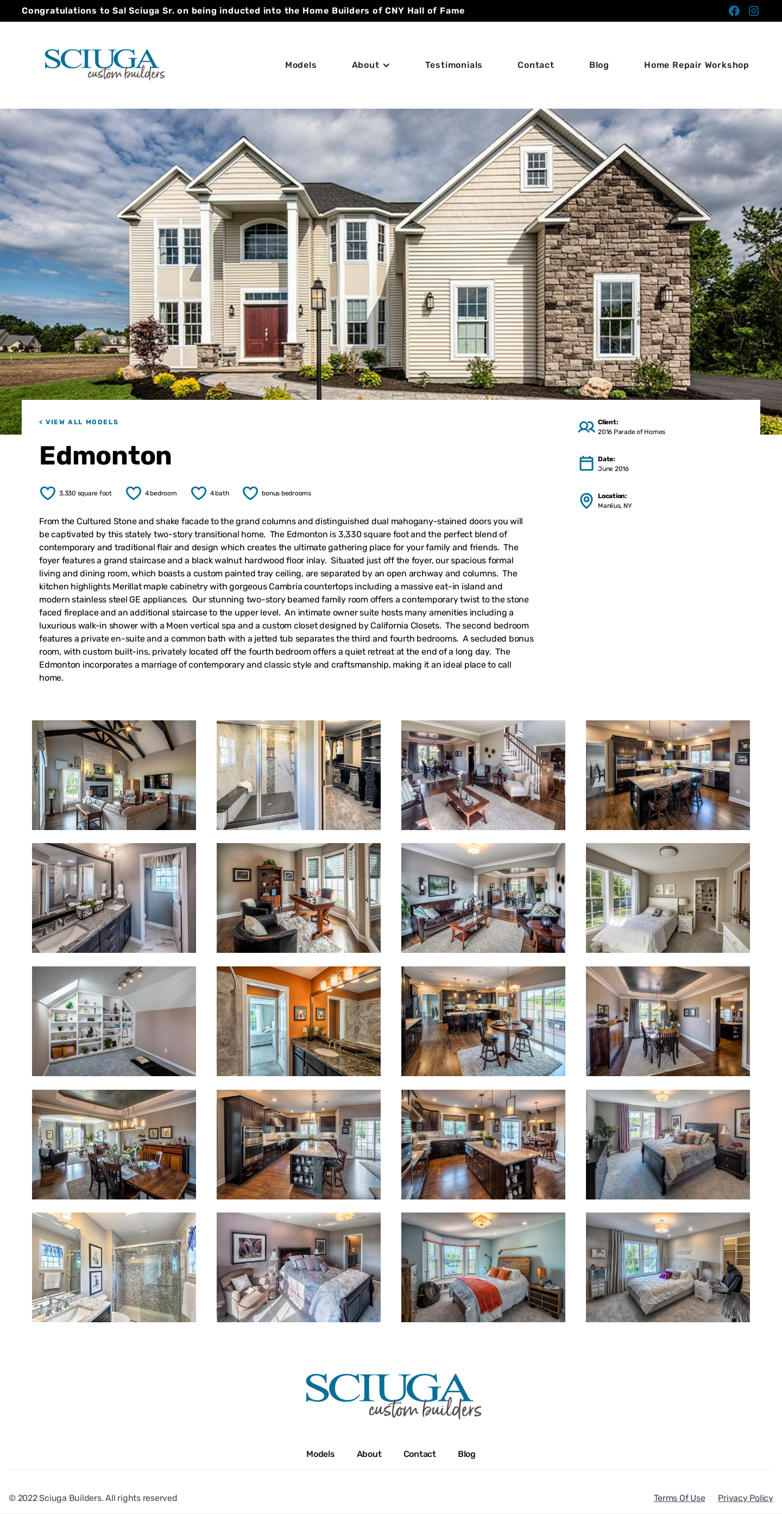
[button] (371, 65)
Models (301, 65)
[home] (103, 65)
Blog (599, 65)
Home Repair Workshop (696, 65)
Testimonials (454, 65)
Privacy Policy (745, 1498)
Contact (536, 65)
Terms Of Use (679, 1498)
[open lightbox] (114, 775)
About (369, 1454)
